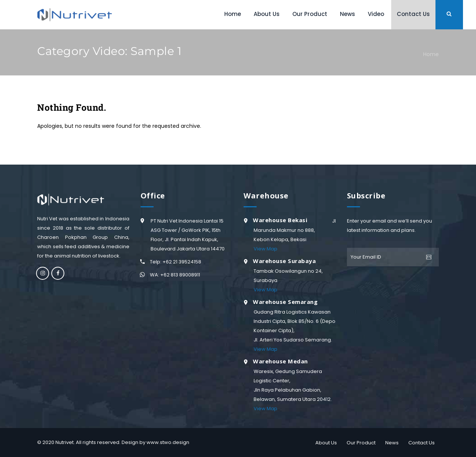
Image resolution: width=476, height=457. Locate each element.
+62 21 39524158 (182, 261)
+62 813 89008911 (180, 274)
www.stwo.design (168, 442)
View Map (265, 248)
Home (431, 54)
